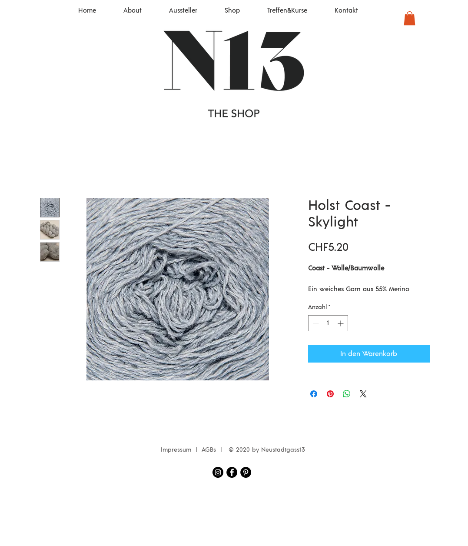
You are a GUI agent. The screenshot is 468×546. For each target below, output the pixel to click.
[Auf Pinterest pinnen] (330, 394)
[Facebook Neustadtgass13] (231, 472)
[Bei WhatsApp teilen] (347, 394)
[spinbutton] (328, 323)
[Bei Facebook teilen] (314, 394)
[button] (409, 18)
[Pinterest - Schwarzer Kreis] (245, 472)
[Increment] (341, 323)
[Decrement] (314, 323)
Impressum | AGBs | (193, 450)
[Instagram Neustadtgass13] (217, 472)
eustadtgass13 (285, 450)
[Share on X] (363, 394)
